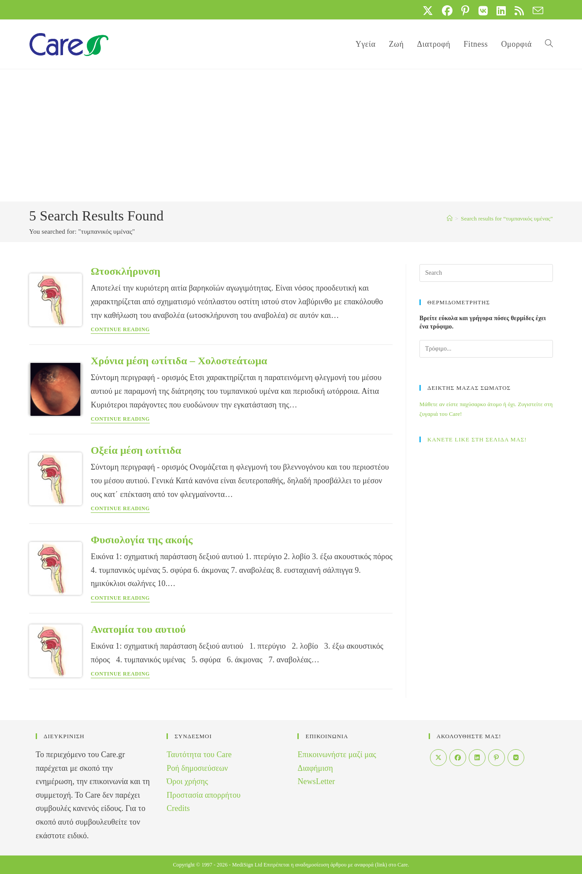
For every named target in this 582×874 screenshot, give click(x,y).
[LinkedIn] (477, 757)
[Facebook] (457, 757)
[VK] (516, 757)
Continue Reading (120, 329)
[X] (438, 757)
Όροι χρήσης (187, 781)
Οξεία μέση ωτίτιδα (136, 450)
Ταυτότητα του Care (199, 754)
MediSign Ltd (247, 865)
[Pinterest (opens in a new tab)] (465, 10)
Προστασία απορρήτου (204, 795)
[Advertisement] (291, 135)
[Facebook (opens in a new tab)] (447, 10)
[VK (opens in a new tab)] (483, 10)
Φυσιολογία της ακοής (142, 539)
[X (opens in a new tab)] (427, 10)
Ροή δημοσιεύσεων (197, 768)
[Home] (449, 218)
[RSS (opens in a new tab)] (519, 10)
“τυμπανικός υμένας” (507, 218)
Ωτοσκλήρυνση (125, 271)
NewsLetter (316, 781)
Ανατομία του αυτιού (138, 629)
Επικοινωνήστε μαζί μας (336, 754)
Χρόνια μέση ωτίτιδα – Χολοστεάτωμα (179, 360)
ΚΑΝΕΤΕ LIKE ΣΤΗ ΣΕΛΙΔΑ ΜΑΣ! (477, 439)
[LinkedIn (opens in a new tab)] (501, 10)
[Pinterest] (496, 757)
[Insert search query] (486, 273)
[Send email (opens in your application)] (535, 10)
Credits (178, 808)
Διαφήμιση (315, 768)
